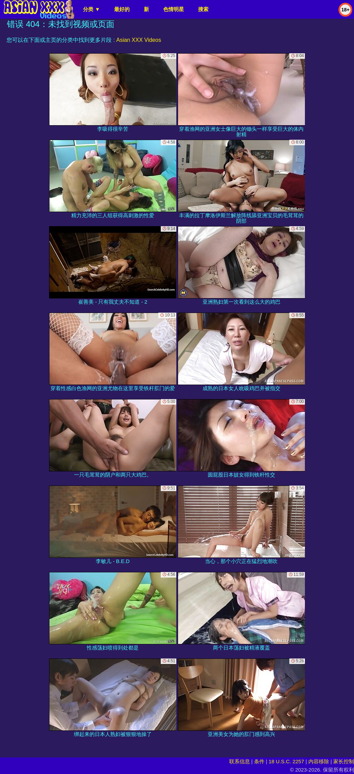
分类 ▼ (91, 9)
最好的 (122, 9)
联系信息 (239, 761)
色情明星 (173, 9)
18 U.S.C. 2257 (286, 761)
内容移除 (318, 761)
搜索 (203, 9)
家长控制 (343, 761)
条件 (259, 761)
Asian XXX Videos (138, 40)
